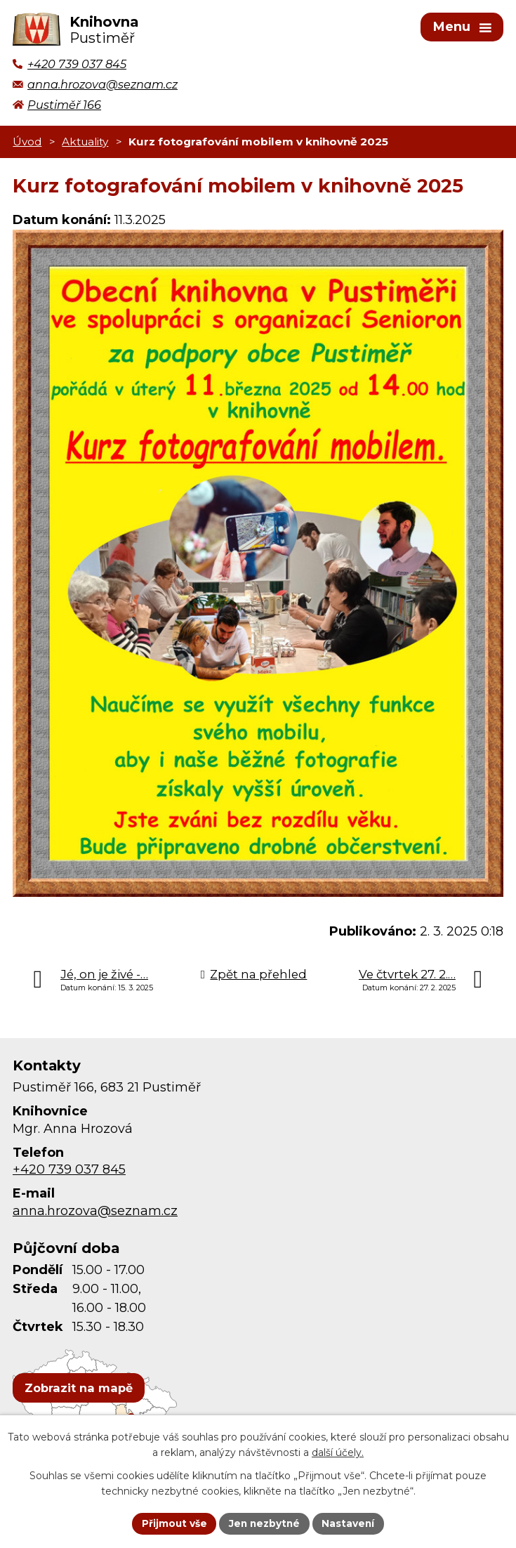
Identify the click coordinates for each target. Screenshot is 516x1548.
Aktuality (85, 143)
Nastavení (350, 1522)
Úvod (27, 143)
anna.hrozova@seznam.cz (95, 1213)
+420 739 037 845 (69, 1172)
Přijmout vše (172, 1522)
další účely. (338, 1452)
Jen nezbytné (264, 1522)
